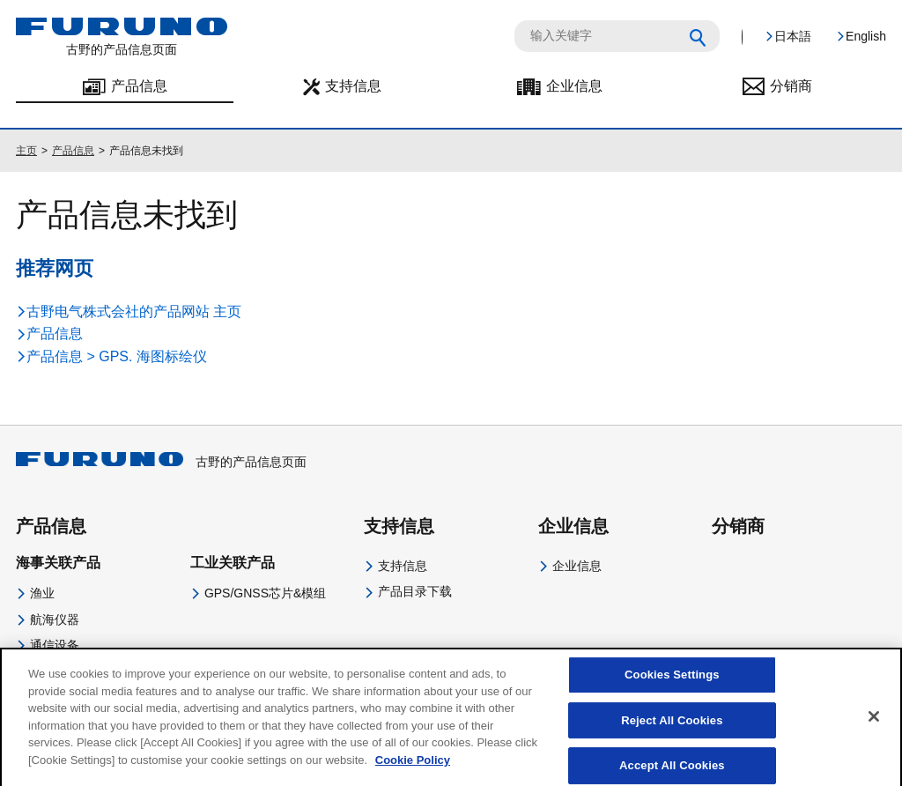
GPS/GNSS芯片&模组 (265, 593)
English (866, 36)
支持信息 (353, 85)
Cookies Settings (672, 689)
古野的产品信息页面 (161, 462)
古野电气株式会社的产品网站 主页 (133, 311)
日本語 (792, 36)
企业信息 (574, 85)
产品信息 (139, 85)
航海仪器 (54, 619)
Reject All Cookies (671, 734)
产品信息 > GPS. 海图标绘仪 (116, 356)
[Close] (873, 731)
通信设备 (54, 645)
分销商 (791, 85)
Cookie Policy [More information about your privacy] (412, 774)
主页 (26, 151)
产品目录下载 (415, 591)
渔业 (42, 593)
